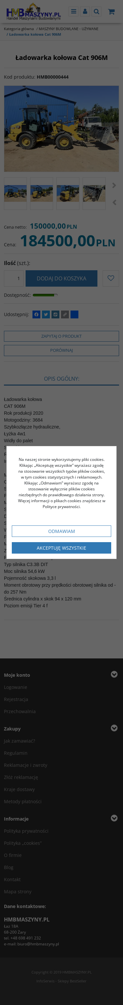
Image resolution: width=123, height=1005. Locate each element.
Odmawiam (61, 531)
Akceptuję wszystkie (61, 548)
